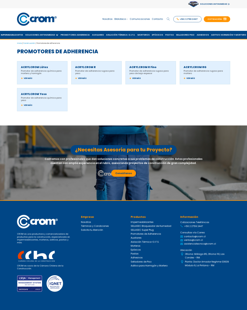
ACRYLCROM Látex (34, 66)
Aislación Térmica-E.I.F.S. (120, 34)
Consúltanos (123, 172)
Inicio (19, 42)
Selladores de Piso (141, 260)
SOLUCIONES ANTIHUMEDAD (213, 4)
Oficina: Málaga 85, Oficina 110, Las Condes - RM (205, 255)
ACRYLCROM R (85, 66)
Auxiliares (98, 34)
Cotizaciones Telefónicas (194, 221)
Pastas (169, 34)
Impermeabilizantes (142, 221)
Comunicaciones (140, 18)
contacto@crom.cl (195, 235)
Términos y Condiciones (95, 225)
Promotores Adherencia (75, 34)
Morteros (143, 34)
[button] (217, 19)
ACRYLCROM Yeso (34, 93)
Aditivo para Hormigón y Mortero (149, 264)
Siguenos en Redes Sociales (197, 273)
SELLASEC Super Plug (142, 229)
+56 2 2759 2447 (193, 225)
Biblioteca (121, 18)
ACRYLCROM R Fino (143, 66)
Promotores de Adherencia (146, 233)
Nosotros (107, 18)
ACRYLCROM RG (195, 66)
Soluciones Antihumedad (41, 34)
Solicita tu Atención (92, 229)
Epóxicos (157, 34)
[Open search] (168, 18)
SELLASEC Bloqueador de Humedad (151, 225)
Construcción (29, 42)
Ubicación (186, 249)
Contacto (157, 18)
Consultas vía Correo (192, 232)
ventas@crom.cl (193, 239)
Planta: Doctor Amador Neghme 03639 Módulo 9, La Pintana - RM (207, 263)
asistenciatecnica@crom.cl (200, 243)
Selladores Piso (185, 34)
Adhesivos (203, 34)
